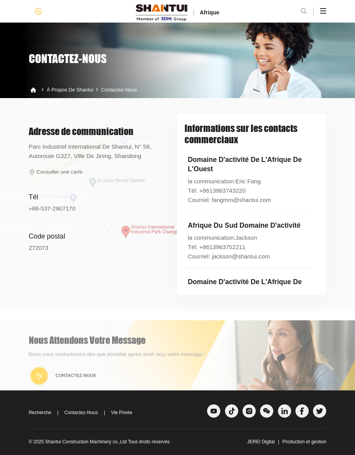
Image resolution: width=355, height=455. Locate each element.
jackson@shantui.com (241, 256)
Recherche (40, 412)
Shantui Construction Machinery (78, 441)
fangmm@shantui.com (241, 200)
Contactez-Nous (119, 90)
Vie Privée (121, 412)
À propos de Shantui (70, 90)
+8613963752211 (222, 247)
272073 (39, 247)
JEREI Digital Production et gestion (286, 441)
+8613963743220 (222, 190)
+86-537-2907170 (52, 208)
